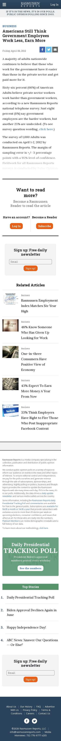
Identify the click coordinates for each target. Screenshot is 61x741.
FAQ (38, 706)
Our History (26, 706)
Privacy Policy (30, 710)
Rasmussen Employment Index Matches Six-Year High (39, 305)
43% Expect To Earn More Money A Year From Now (36, 391)
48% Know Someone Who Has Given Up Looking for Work (36, 332)
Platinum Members (11, 521)
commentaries (36, 503)
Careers (30, 713)
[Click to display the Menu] (4, 4)
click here (46, 129)
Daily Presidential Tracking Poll (30, 597)
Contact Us (44, 713)
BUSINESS (9, 26)
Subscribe (44, 226)
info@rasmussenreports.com (25, 732)
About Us (11, 706)
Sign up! (30, 268)
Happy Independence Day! (26, 627)
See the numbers (30, 568)
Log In (54, 4)
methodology (39, 173)
